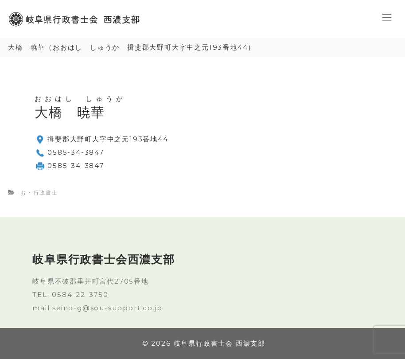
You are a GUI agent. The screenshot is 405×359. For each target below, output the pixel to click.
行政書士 (46, 192)
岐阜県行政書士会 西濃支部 (219, 343)
